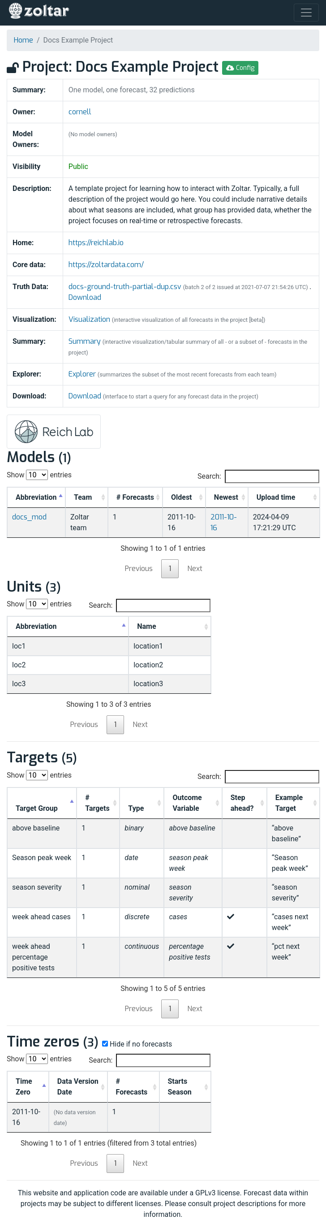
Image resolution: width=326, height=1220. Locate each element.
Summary (85, 341)
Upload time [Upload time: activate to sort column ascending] (276, 497)
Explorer (82, 374)
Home (23, 40)
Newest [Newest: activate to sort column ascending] (226, 497)
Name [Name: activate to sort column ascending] (146, 626)
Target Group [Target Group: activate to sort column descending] (37, 808)
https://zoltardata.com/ (106, 264)
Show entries (39, 475)
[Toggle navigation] (306, 13)
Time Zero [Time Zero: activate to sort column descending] (24, 1086)
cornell (80, 112)
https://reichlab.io (96, 242)
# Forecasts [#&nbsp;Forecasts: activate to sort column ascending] (135, 497)
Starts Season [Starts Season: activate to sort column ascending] (180, 1086)
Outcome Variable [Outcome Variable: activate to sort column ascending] (187, 803)
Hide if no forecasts (136, 1044)
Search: (258, 476)
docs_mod (29, 517)
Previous (139, 568)
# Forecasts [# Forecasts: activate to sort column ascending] (132, 1086)
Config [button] (240, 68)
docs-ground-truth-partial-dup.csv (126, 286)
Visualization (89, 319)
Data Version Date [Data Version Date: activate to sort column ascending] (78, 1086)
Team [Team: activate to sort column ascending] (83, 497)
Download (85, 297)
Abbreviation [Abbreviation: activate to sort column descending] (36, 497)
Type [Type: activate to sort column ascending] (136, 808)
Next (194, 568)
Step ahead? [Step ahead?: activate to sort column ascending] (242, 803)
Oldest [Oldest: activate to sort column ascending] (181, 497)
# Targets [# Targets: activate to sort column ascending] (97, 803)
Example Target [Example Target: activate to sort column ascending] (289, 803)
